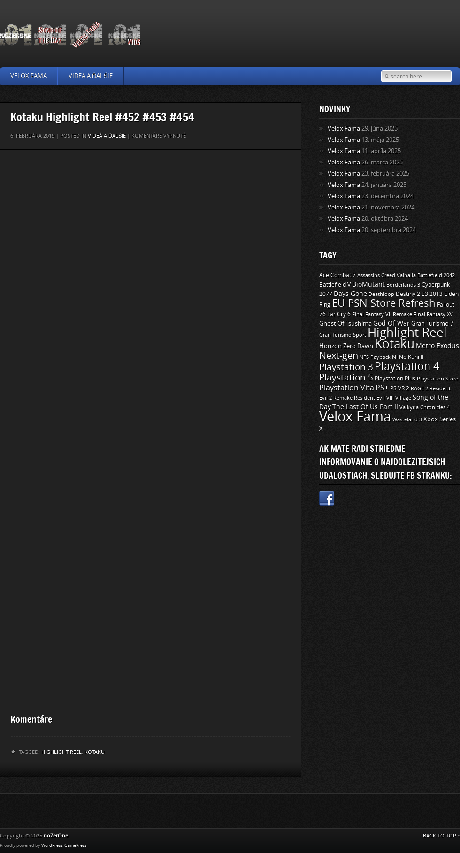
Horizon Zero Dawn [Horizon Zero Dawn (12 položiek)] (346, 345)
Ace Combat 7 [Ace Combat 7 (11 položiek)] (337, 275)
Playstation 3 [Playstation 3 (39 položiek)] (346, 367)
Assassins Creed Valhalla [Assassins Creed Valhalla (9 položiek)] (386, 275)
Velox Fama (28, 75)
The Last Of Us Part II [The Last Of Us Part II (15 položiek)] (365, 407)
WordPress (51, 845)
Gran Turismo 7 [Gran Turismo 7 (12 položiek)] (432, 323)
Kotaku (94, 752)
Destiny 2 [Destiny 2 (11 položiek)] (408, 294)
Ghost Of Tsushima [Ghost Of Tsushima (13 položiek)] (345, 323)
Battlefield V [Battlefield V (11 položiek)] (335, 284)
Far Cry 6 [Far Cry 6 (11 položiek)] (339, 314)
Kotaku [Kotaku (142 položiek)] (394, 344)
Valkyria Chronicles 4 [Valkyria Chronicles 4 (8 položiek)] (424, 407)
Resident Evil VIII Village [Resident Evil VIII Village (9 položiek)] (382, 398)
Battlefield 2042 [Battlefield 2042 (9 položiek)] (436, 275)
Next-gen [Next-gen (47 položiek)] (338, 355)
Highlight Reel (61, 752)
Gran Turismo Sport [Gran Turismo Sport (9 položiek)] (342, 335)
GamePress (75, 845)
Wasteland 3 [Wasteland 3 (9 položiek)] (407, 419)
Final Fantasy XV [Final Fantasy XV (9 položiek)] (433, 314)
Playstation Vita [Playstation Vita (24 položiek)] (346, 387)
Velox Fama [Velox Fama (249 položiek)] (355, 417)
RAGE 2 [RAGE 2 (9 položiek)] (419, 388)
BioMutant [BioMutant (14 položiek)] (368, 284)
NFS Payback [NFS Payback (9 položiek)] (375, 357)
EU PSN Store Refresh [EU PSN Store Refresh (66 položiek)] (384, 303)
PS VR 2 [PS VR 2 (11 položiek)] (399, 388)
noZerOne (56, 836)
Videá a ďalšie (91, 75)
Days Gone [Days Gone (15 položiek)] (350, 294)
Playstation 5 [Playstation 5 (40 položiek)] (346, 377)
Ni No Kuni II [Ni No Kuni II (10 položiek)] (407, 357)
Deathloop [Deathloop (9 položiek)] (381, 294)
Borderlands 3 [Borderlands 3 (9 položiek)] (403, 284)
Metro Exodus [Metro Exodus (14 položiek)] (437, 346)
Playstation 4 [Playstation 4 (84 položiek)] (407, 366)
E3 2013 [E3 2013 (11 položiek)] (432, 294)
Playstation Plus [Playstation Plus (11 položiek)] (395, 378)
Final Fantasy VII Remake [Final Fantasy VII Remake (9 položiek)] (382, 314)
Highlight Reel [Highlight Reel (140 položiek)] (407, 333)
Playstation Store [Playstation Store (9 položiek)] (437, 378)
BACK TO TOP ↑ (441, 836)
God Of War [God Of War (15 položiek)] (391, 323)
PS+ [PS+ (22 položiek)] (382, 387)
